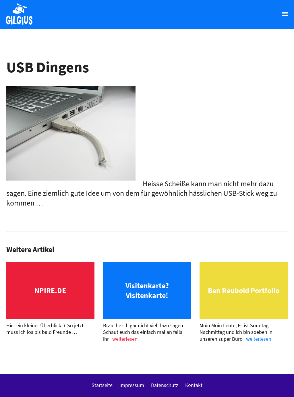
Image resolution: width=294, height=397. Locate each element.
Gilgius (16, 24)
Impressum (131, 385)
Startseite (102, 385)
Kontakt (193, 385)
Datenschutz (164, 385)
